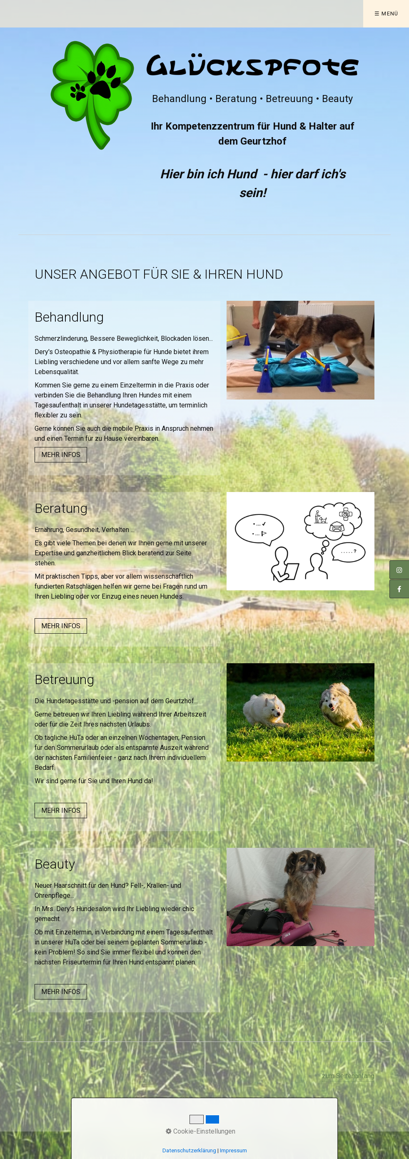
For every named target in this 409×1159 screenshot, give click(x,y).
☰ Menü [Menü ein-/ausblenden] (386, 13)
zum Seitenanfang (348, 1076)
